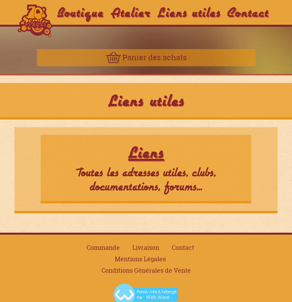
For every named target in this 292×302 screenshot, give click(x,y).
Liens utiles (189, 12)
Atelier (131, 12)
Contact (248, 12)
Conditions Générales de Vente (146, 270)
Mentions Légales (140, 259)
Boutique (80, 12)
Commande (103, 247)
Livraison (145, 247)
